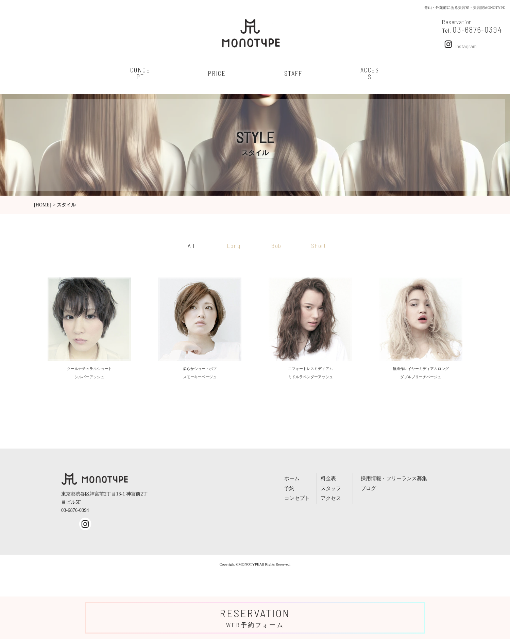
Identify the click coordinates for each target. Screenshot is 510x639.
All (191, 245)
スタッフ (331, 488)
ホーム (292, 478)
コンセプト (297, 498)
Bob (276, 245)
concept (140, 73)
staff (293, 73)
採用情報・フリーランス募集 (394, 478)
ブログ (368, 488)
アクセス (331, 498)
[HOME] (42, 204)
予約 (289, 488)
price (217, 73)
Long (233, 245)
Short (318, 245)
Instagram (459, 44)
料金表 (328, 478)
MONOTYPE (248, 564)
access (369, 73)
